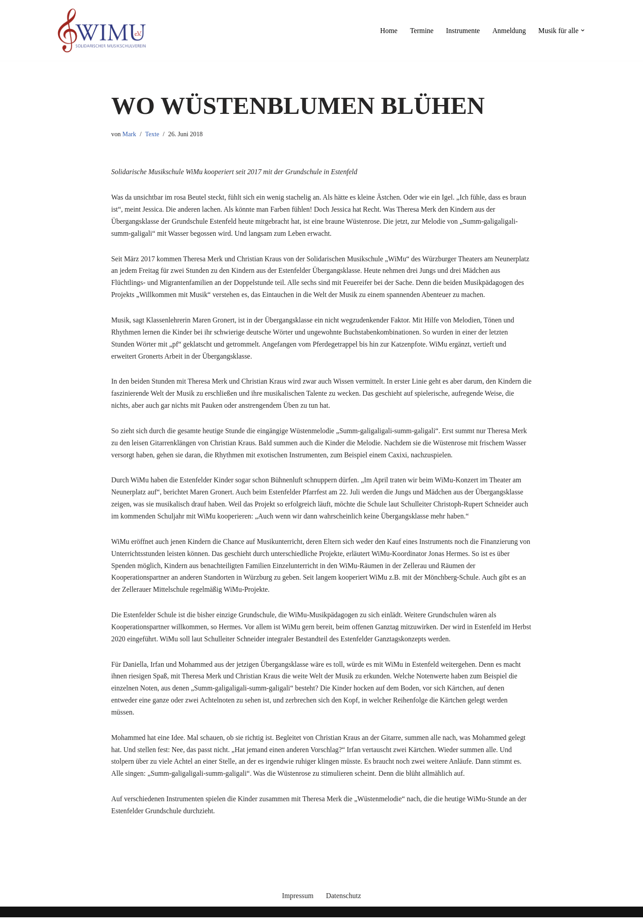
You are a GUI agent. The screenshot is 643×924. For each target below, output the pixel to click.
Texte (152, 134)
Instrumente (462, 30)
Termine (421, 30)
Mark (129, 134)
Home (388, 30)
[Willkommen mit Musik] (101, 30)
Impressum (297, 902)
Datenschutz (343, 902)
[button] (583, 30)
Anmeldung (509, 30)
